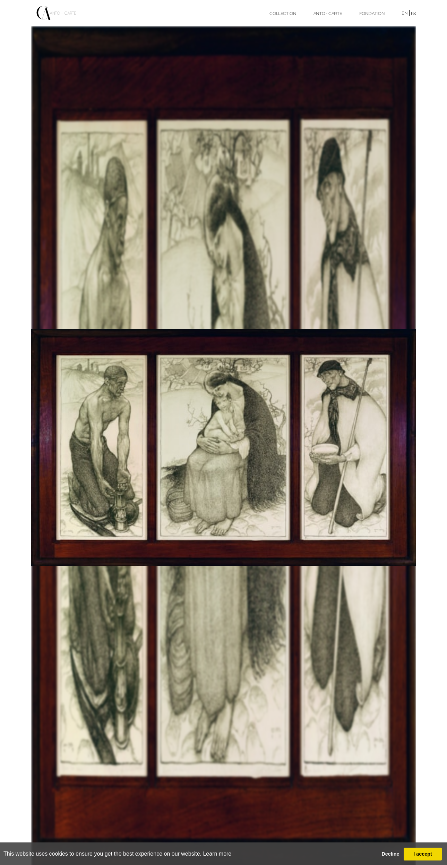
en (405, 13)
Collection (282, 13)
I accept (422, 854)
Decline (390, 854)
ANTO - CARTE (327, 13)
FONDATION (372, 13)
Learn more (217, 854)
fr (413, 13)
